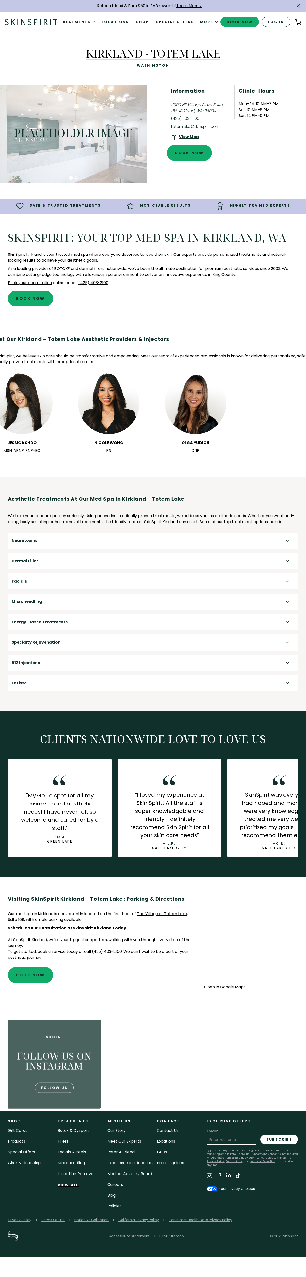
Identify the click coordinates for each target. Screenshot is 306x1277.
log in (276, 21)
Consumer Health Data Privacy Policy (200, 1219)
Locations (115, 21)
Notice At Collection (91, 1219)
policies (114, 1206)
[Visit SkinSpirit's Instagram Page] (209, 1176)
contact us (168, 1130)
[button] (298, 6)
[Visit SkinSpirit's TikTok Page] (238, 1176)
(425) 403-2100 (185, 118)
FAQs (162, 1152)
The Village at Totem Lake (162, 914)
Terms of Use (234, 1161)
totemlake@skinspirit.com (195, 126)
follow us (54, 1101)
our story (116, 1130)
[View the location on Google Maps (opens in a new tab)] (185, 137)
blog (111, 1195)
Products (16, 1141)
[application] (251, 940)
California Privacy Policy (138, 1219)
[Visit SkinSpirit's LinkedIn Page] (228, 1176)
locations (166, 1141)
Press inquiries (170, 1163)
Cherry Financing (24, 1163)
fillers (63, 1141)
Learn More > (189, 6)
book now (240, 21)
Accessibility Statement (129, 1236)
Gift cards (17, 1130)
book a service (51, 951)
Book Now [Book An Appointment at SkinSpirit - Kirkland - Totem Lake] (189, 153)
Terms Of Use (53, 1219)
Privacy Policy (19, 1219)
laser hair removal (76, 1173)
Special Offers (21, 1152)
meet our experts (124, 1141)
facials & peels (72, 1152)
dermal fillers (92, 268)
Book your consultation (30, 283)
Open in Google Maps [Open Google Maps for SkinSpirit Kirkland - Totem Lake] (224, 987)
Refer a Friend (121, 1152)
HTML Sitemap (171, 1236)
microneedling (71, 1163)
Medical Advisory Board (129, 1173)
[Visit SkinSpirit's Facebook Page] (219, 1176)
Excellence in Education (130, 1163)
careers (115, 1184)
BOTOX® (62, 268)
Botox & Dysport (73, 1130)
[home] (31, 22)
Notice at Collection (262, 1161)
